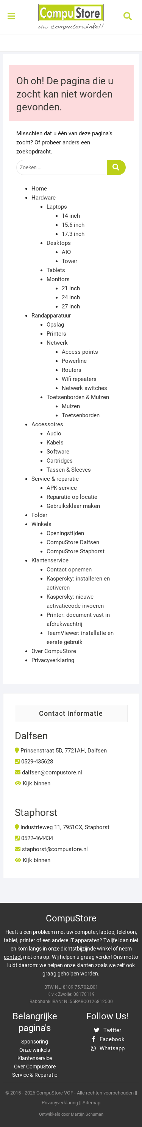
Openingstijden (65, 533)
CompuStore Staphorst (76, 551)
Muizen (71, 406)
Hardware (43, 197)
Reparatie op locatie (72, 497)
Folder (39, 515)
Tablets (56, 270)
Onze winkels (34, 1050)
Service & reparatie (55, 478)
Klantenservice (50, 560)
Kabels (55, 442)
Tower (69, 261)
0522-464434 (34, 838)
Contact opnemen (69, 569)
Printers (56, 333)
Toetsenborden (81, 415)
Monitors (58, 279)
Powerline (74, 361)
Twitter (107, 1030)
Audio (54, 433)
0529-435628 (34, 761)
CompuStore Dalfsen (73, 542)
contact (13, 957)
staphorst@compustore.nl (51, 849)
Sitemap (91, 1102)
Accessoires (47, 424)
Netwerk (57, 342)
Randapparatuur (51, 315)
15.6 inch (73, 224)
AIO (66, 252)
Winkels (41, 524)
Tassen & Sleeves (69, 469)
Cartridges (60, 460)
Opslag (55, 324)
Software (58, 451)
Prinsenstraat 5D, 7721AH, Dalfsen (61, 750)
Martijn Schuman (87, 1114)
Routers (71, 370)
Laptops (57, 206)
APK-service (62, 488)
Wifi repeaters (79, 379)
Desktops (59, 243)
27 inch (71, 306)
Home (39, 188)
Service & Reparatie (34, 1075)
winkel (104, 949)
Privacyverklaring (52, 660)
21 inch (71, 288)
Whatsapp (107, 1048)
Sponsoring (34, 1042)
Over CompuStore (53, 651)
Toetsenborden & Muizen (78, 397)
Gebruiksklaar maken (73, 506)
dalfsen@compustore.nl (48, 772)
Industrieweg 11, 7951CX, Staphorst (62, 827)
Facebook (107, 1039)
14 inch (71, 215)
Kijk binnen (32, 783)
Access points (80, 351)
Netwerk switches (84, 388)
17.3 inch (73, 234)
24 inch (71, 297)
